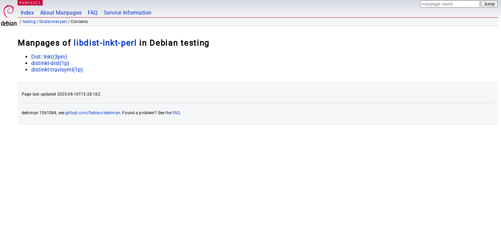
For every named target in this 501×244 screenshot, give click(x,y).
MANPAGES (30, 2)
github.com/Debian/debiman (92, 112)
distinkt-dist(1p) (50, 63)
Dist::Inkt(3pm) (49, 57)
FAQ (93, 12)
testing (29, 21)
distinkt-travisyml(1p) (57, 69)
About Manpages (61, 12)
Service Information (127, 12)
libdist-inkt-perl (53, 21)
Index (27, 12)
